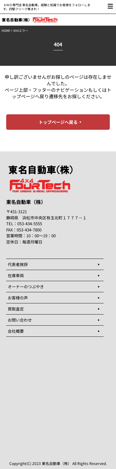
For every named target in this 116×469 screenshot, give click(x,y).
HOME (6, 30)
